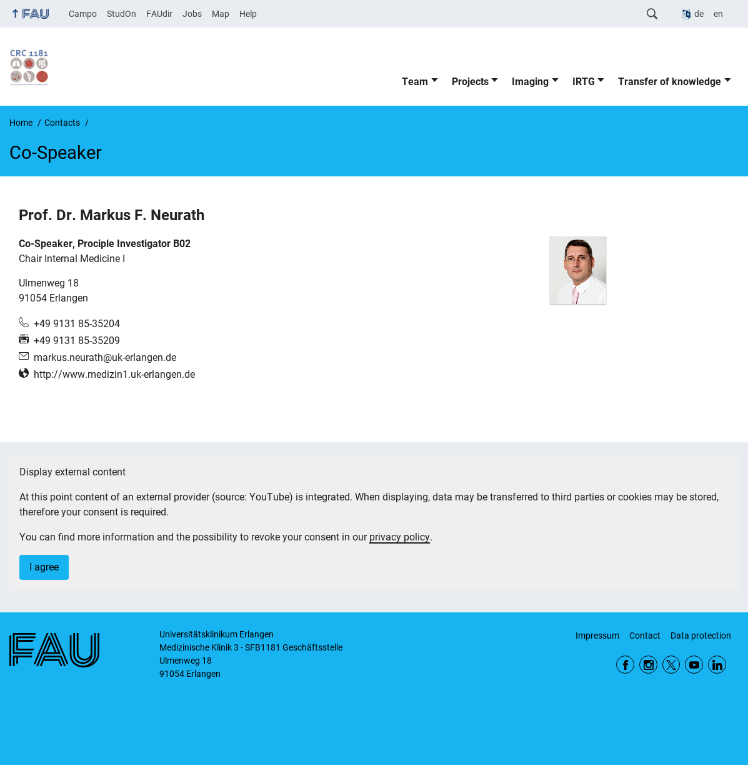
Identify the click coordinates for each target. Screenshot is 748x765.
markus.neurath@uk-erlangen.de (105, 357)
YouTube (694, 665)
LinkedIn (717, 665)
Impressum (597, 636)
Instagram (648, 665)
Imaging (530, 82)
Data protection (701, 636)
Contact (645, 636)
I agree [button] (44, 567)
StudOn (121, 14)
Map (220, 14)
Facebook (625, 665)
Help (248, 14)
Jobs (192, 14)
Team (415, 82)
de (699, 14)
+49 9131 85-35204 (77, 324)
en (718, 14)
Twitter (671, 665)
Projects (470, 82)
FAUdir (159, 14)
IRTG (583, 82)
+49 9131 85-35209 (77, 341)
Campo (83, 14)
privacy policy (399, 537)
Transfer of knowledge (669, 82)
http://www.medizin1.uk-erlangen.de (114, 374)
